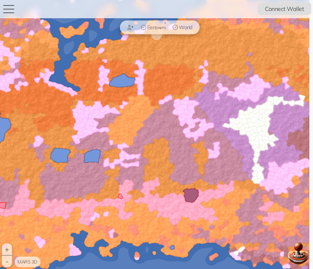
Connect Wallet (284, 8)
